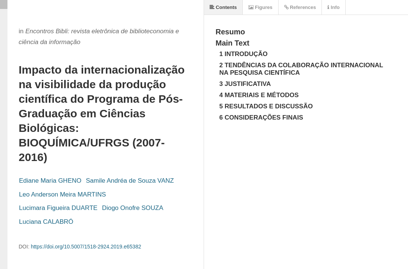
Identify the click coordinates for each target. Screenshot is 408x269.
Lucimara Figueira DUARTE (58, 207)
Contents (223, 7)
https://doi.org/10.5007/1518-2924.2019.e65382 (86, 247)
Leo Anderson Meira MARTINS (62, 194)
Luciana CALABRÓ (46, 221)
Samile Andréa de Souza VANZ (130, 180)
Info (333, 7)
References (300, 7)
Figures (260, 7)
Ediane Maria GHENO (50, 180)
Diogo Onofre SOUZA (132, 207)
